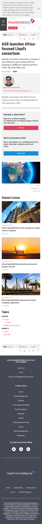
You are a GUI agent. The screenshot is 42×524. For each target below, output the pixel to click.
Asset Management (21, 396)
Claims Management (21, 431)
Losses (21, 427)
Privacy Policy (31, 488)
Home (8, 488)
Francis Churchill (12, 87)
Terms (13, 492)
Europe (6, 320)
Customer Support (24, 492)
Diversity (21, 400)
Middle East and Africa (24, 35)
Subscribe (13, 28)
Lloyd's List (21, 368)
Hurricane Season (21, 409)
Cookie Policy (18, 488)
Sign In (20, 27)
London (10, 35)
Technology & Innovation (21, 405)
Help (24, 27)
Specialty (7, 335)
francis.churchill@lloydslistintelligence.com (17, 91)
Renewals (21, 414)
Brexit (21, 392)
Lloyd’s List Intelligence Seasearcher (21, 377)
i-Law (21, 372)
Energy (21, 418)
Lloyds (33, 35)
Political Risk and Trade (21, 422)
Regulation (21, 435)
